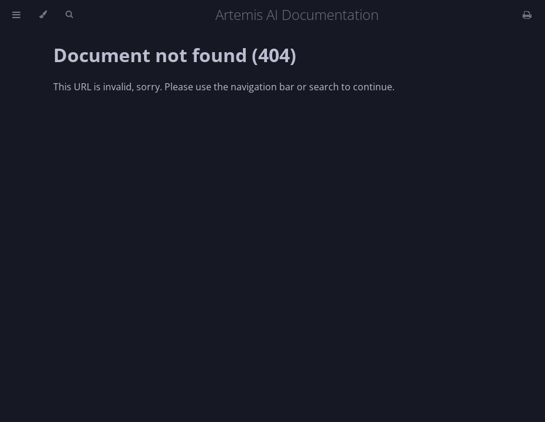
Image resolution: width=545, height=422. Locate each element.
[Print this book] (527, 14)
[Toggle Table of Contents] (16, 14)
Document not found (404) (174, 54)
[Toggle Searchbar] (69, 14)
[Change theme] (43, 14)
